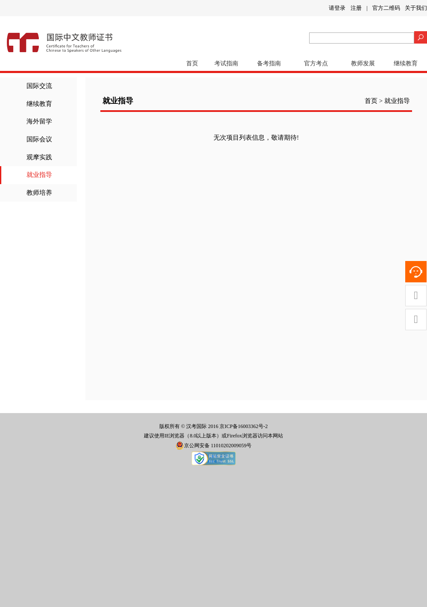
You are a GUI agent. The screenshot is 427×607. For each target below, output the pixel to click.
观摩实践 (39, 157)
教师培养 (39, 192)
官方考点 (316, 63)
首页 (192, 63)
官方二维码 (386, 8)
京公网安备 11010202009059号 (213, 445)
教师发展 (363, 63)
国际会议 (39, 139)
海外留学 (39, 121)
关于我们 (416, 8)
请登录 (337, 8)
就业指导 (39, 174)
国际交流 (39, 85)
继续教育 (406, 63)
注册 (356, 8)
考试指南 (226, 63)
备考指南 (269, 63)
